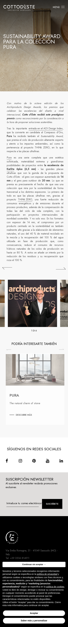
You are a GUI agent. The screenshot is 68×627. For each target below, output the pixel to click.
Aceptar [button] (34, 613)
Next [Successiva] (63, 349)
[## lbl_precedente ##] (7, 268)
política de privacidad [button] (47, 574)
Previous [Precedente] (10, 349)
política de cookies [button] (55, 586)
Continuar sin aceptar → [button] (34, 564)
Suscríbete (52, 503)
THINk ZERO (27, 199)
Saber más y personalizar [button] (34, 620)
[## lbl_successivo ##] (61, 268)
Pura (10, 157)
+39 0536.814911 (19, 558)
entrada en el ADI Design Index (47, 128)
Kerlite (12, 169)
